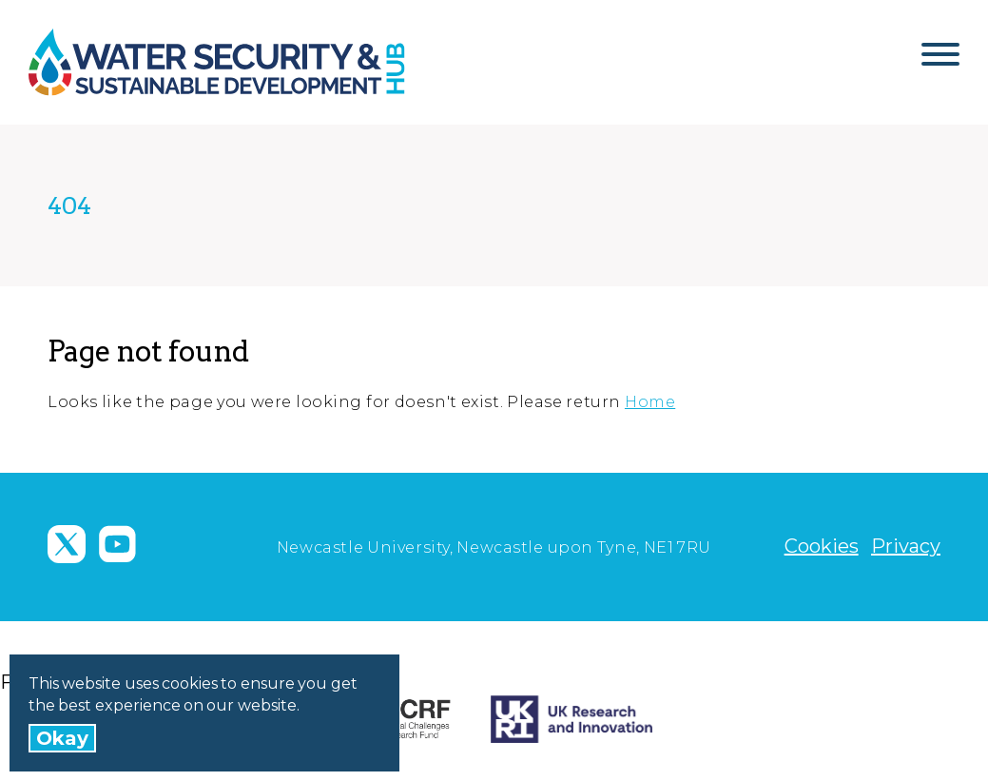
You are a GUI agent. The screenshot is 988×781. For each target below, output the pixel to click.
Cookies (822, 546)
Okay (62, 738)
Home (650, 402)
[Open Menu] (940, 62)
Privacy (905, 546)
